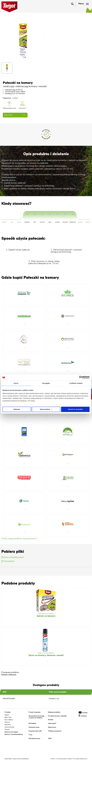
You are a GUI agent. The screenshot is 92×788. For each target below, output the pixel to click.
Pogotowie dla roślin (35, 731)
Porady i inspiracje (34, 712)
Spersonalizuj (46, 409)
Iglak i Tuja (8, 717)
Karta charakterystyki (12, 557)
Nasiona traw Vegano (11, 732)
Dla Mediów (32, 723)
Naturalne (8, 724)
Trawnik (7, 729)
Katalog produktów (54, 712)
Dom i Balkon (9, 719)
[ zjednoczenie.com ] (81, 758)
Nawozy (7, 722)
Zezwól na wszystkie (75, 409)
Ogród (7, 714)
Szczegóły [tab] (46, 383)
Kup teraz (14, 115)
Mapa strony (52, 727)
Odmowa (17, 409)
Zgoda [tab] (16, 383)
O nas (30, 734)
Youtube (83, 712)
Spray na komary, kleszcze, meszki (46, 655)
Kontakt (50, 719)
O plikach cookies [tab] (76, 383)
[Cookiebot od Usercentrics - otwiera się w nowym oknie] (79, 377)
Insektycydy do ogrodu (46, 613)
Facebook (83, 716)
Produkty (7, 712)
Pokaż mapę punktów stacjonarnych (19, 539)
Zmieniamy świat (34, 727)
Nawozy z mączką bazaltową (14, 734)
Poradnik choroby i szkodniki (57, 716)
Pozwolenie (7, 561)
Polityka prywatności (54, 731)
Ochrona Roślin (9, 727)
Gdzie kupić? (52, 723)
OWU (50, 738)
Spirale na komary (46, 616)
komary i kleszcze (8, 674)
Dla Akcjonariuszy (34, 738)
